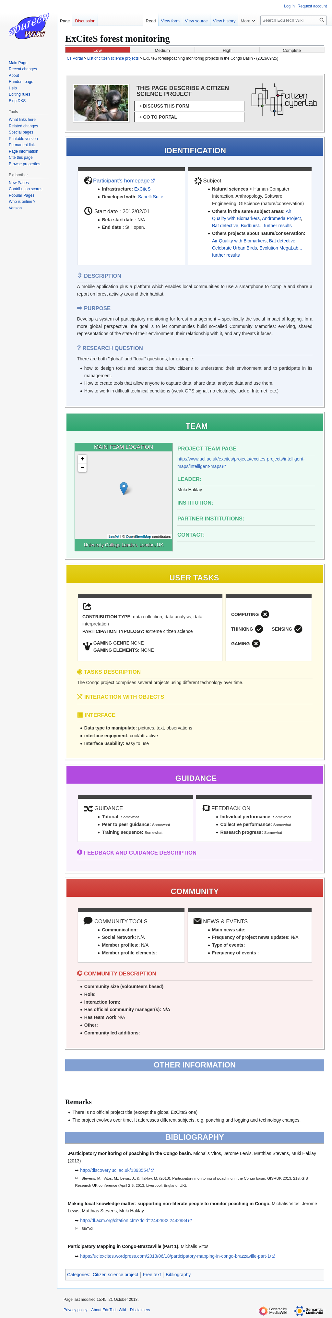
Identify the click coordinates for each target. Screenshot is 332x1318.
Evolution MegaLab (278, 248)
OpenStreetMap (138, 536)
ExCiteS (142, 189)
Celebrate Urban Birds (234, 248)
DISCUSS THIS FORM (166, 106)
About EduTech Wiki (108, 1310)
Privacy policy (75, 1310)
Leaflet (114, 536)
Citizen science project (115, 1274)
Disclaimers (140, 1310)
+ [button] (82, 459)
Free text (152, 1274)
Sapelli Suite (150, 196)
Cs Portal (75, 58)
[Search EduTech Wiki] (293, 20)
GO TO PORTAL (160, 117)
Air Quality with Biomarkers (239, 240)
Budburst (250, 225)
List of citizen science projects (113, 58)
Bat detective (225, 225)
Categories (78, 1274)
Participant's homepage (121, 181)
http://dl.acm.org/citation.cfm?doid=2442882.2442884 (133, 1220)
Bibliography (178, 1274)
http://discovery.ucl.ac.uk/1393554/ (115, 1170)
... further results (275, 225)
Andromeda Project (281, 218)
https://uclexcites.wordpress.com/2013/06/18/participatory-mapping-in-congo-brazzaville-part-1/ (175, 1256)
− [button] (82, 468)
